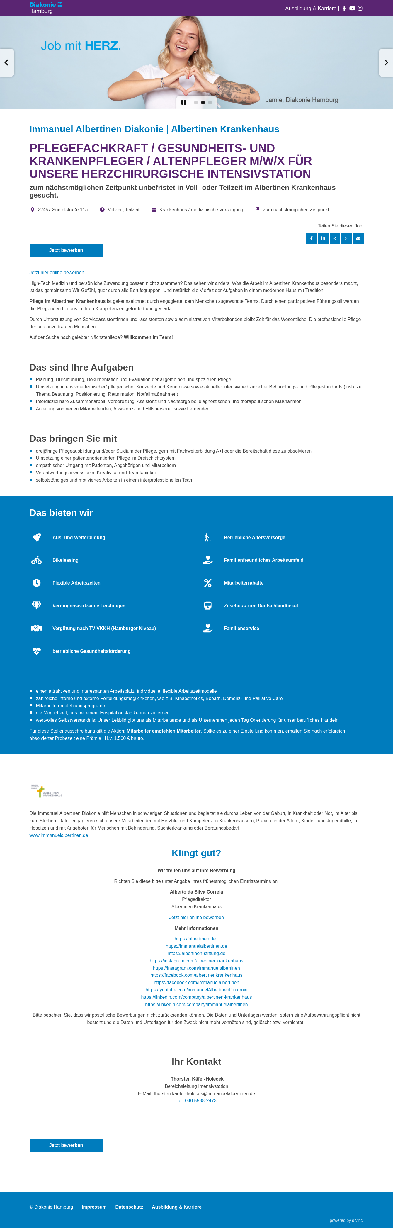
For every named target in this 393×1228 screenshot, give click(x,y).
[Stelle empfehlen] (358, 238)
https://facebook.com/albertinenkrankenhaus (197, 975)
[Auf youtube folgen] (352, 8)
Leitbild (118, 720)
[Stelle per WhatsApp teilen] (346, 238)
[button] (7, 63)
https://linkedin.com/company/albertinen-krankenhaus (196, 997)
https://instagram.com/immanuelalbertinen (196, 968)
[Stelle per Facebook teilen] (311, 238)
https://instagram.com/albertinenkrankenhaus (196, 960)
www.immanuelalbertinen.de (59, 835)
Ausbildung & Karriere (311, 8)
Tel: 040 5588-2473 (196, 1100)
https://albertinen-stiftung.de (196, 953)
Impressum (94, 1207)
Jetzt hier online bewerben (57, 272)
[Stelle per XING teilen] (335, 238)
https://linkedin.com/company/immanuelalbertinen (196, 1004)
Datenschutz (129, 1207)
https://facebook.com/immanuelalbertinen (196, 982)
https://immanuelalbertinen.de (196, 946)
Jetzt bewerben (66, 250)
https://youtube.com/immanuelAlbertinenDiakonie (197, 989)
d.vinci (357, 1220)
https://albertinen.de (195, 938)
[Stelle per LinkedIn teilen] (323, 238)
